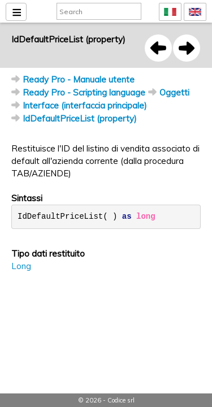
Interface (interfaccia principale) (85, 105)
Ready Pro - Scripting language (84, 92)
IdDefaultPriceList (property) (80, 118)
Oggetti (174, 92)
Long (21, 266)
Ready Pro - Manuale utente (79, 79)
